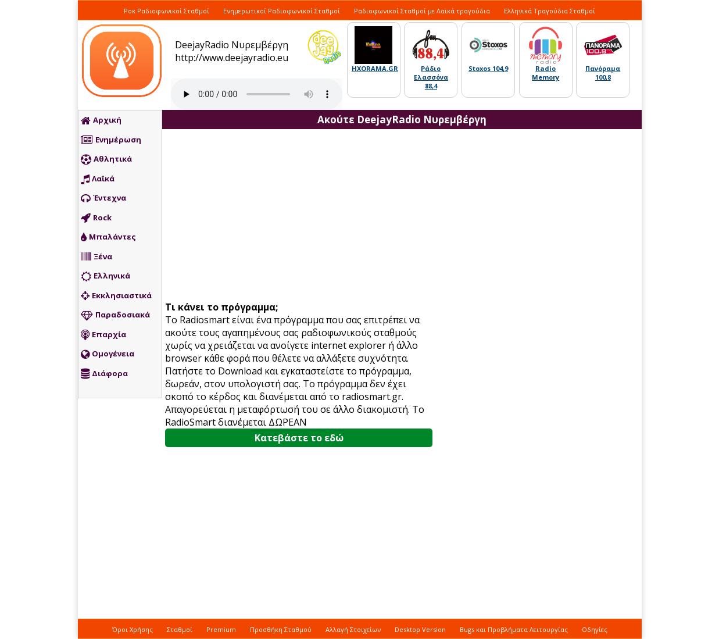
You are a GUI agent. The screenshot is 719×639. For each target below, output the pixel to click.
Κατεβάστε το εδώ (299, 437)
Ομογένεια (107, 354)
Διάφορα (104, 374)
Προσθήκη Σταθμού (281, 629)
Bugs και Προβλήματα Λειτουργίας (514, 629)
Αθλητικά (106, 159)
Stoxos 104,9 (488, 68)
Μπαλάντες (108, 237)
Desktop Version (420, 629)
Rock (96, 218)
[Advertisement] (303, 216)
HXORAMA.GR (375, 68)
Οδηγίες (594, 629)
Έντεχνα (103, 198)
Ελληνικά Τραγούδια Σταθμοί (549, 10)
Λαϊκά (98, 179)
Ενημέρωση (111, 140)
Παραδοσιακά (115, 315)
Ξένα (96, 257)
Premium (221, 629)
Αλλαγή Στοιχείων (353, 629)
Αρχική (101, 120)
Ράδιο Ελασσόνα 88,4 (431, 77)
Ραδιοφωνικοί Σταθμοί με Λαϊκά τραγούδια (422, 10)
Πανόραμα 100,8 (602, 72)
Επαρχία (103, 335)
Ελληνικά (105, 276)
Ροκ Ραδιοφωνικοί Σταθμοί (166, 10)
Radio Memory (545, 72)
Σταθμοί (179, 629)
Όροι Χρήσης (132, 629)
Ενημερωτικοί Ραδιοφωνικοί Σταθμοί (281, 10)
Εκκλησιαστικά (116, 296)
